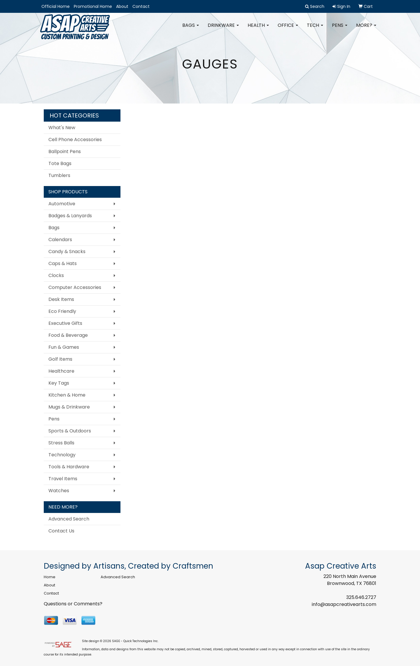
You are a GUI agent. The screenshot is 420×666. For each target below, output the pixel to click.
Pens (339, 29)
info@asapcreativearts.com (344, 604)
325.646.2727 (361, 597)
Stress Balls (61, 442)
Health (258, 29)
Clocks (56, 275)
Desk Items (61, 299)
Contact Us (61, 530)
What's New (61, 127)
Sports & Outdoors (69, 430)
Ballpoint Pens (64, 151)
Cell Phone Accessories (75, 139)
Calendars (60, 239)
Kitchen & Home (66, 395)
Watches (58, 490)
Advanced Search (68, 519)
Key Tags (58, 383)
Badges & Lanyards (70, 215)
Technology (62, 454)
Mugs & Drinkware (69, 407)
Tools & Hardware (68, 466)
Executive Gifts (65, 323)
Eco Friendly (62, 311)
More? (366, 29)
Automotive (61, 203)
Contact (141, 6)
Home (49, 577)
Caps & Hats (62, 263)
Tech (315, 29)
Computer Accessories (74, 287)
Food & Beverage (68, 335)
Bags (190, 29)
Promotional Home (93, 6)
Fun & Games (63, 347)
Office (288, 29)
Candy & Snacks (66, 251)
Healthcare (61, 371)
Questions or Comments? (73, 603)
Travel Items (62, 478)
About (122, 6)
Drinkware (223, 29)
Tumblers (59, 175)
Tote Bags (59, 163)
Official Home (55, 6)
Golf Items (60, 359)
